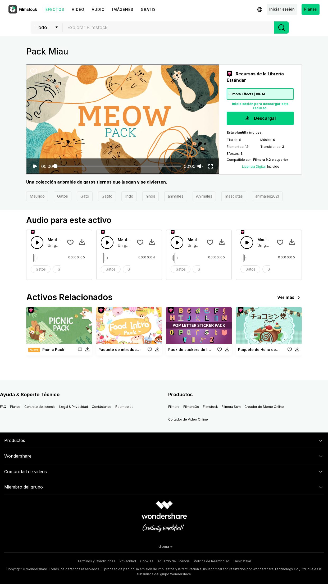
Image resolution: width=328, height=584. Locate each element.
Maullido (37, 196)
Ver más (289, 297)
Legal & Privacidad (73, 407)
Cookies (146, 561)
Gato (84, 196)
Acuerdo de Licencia (174, 561)
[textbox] (168, 27)
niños (150, 196)
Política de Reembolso (211, 561)
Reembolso (124, 407)
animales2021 (267, 196)
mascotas (234, 196)
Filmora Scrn (231, 407)
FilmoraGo (191, 407)
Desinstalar (242, 561)
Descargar (260, 119)
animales (176, 196)
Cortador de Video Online (188, 419)
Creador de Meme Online (264, 407)
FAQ (3, 407)
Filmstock (210, 407)
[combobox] (168, 27)
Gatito (107, 196)
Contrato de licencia (40, 407)
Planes (310, 9)
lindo (129, 196)
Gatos (62, 196)
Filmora (174, 407)
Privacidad (128, 561)
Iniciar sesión (282, 9)
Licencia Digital (254, 166)
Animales (204, 196)
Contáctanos (102, 407)
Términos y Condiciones (96, 561)
